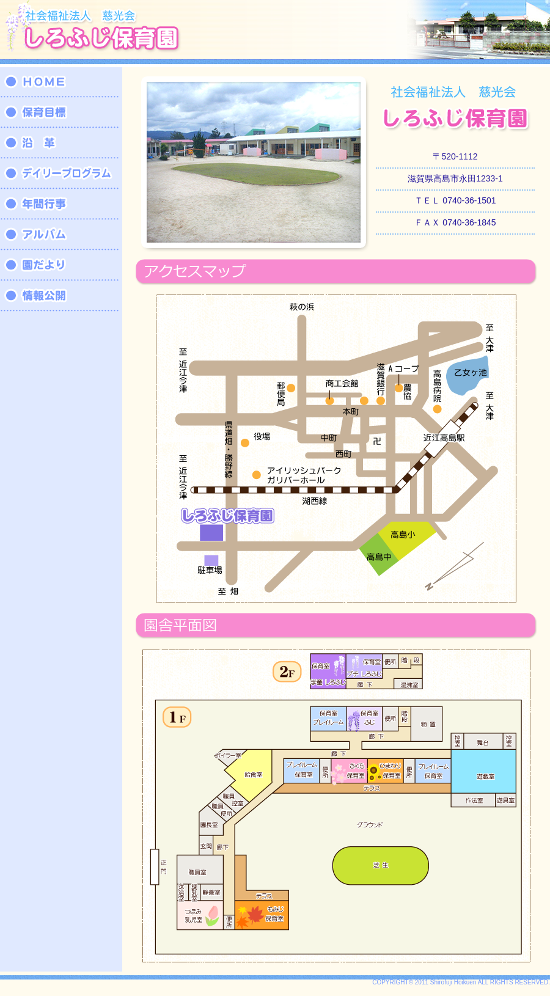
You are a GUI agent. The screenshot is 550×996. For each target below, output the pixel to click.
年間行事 (61, 204)
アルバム (61, 235)
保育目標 (61, 113)
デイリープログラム (61, 174)
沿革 (61, 143)
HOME (61, 82)
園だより (61, 266)
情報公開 (61, 296)
